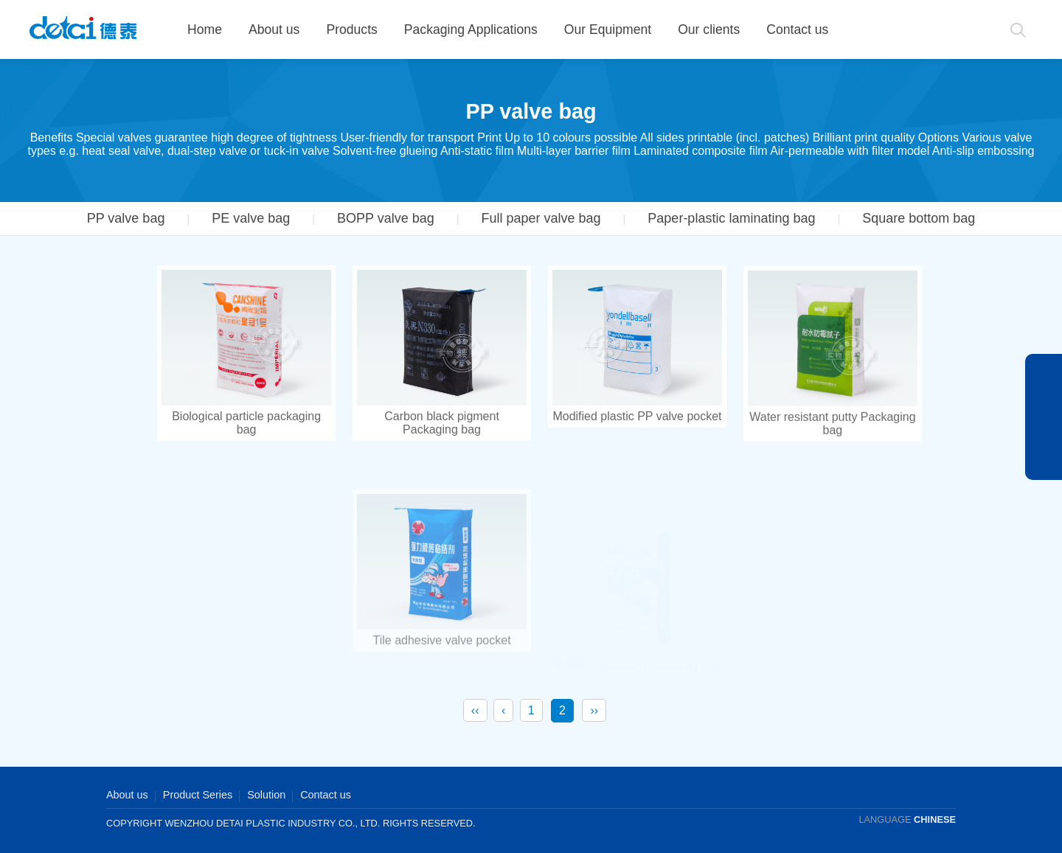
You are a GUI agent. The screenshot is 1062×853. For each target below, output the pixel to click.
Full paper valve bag (540, 218)
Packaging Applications (471, 29)
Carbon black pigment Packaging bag (441, 423)
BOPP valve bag (385, 218)
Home (204, 29)
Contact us (797, 29)
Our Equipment (607, 29)
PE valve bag (251, 218)
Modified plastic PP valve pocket (636, 417)
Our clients (709, 29)
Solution (266, 795)
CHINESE (935, 819)
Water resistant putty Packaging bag (832, 438)
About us (274, 29)
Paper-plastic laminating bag (731, 218)
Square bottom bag (918, 218)
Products (351, 29)
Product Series (197, 795)
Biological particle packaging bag (246, 423)
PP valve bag (126, 218)
